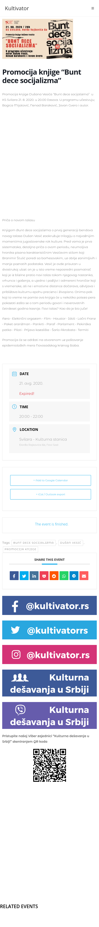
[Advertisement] (49, 162)
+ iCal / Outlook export (50, 494)
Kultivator (17, 8)
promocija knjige (20, 549)
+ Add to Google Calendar (50, 480)
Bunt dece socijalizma (33, 542)
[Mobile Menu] (92, 8)
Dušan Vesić (70, 542)
